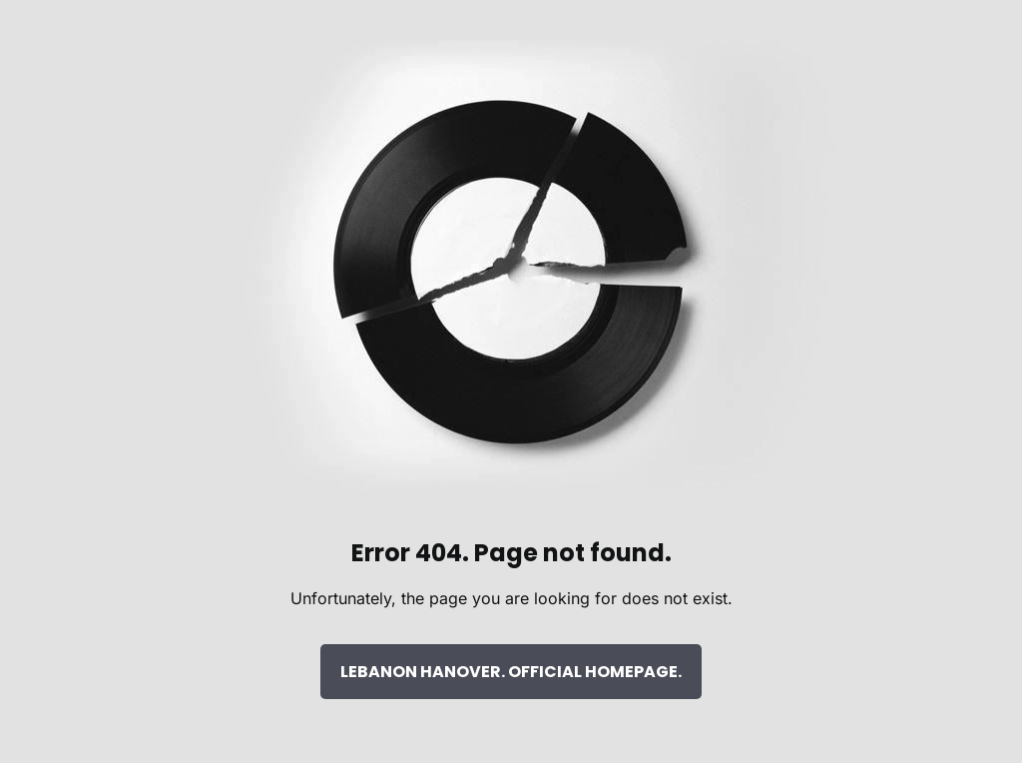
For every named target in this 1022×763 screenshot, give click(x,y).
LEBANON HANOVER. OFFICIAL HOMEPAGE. (511, 671)
